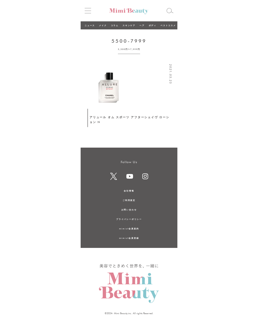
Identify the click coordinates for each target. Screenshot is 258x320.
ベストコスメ (168, 25)
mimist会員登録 (129, 238)
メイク (103, 25)
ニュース (90, 25)
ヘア (142, 25)
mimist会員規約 (129, 228)
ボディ (152, 25)
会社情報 (129, 191)
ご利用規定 (129, 200)
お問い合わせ (129, 209)
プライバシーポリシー (129, 219)
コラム (115, 25)
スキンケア (129, 25)
